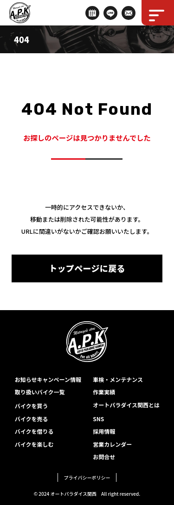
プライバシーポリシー (87, 477)
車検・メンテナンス (118, 379)
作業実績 (104, 392)
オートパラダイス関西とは (126, 405)
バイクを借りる (34, 431)
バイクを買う (31, 406)
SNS (98, 419)
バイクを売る (31, 419)
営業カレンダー (112, 444)
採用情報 (104, 431)
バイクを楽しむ (34, 444)
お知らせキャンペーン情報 (48, 379)
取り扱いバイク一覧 (40, 392)
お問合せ (104, 457)
